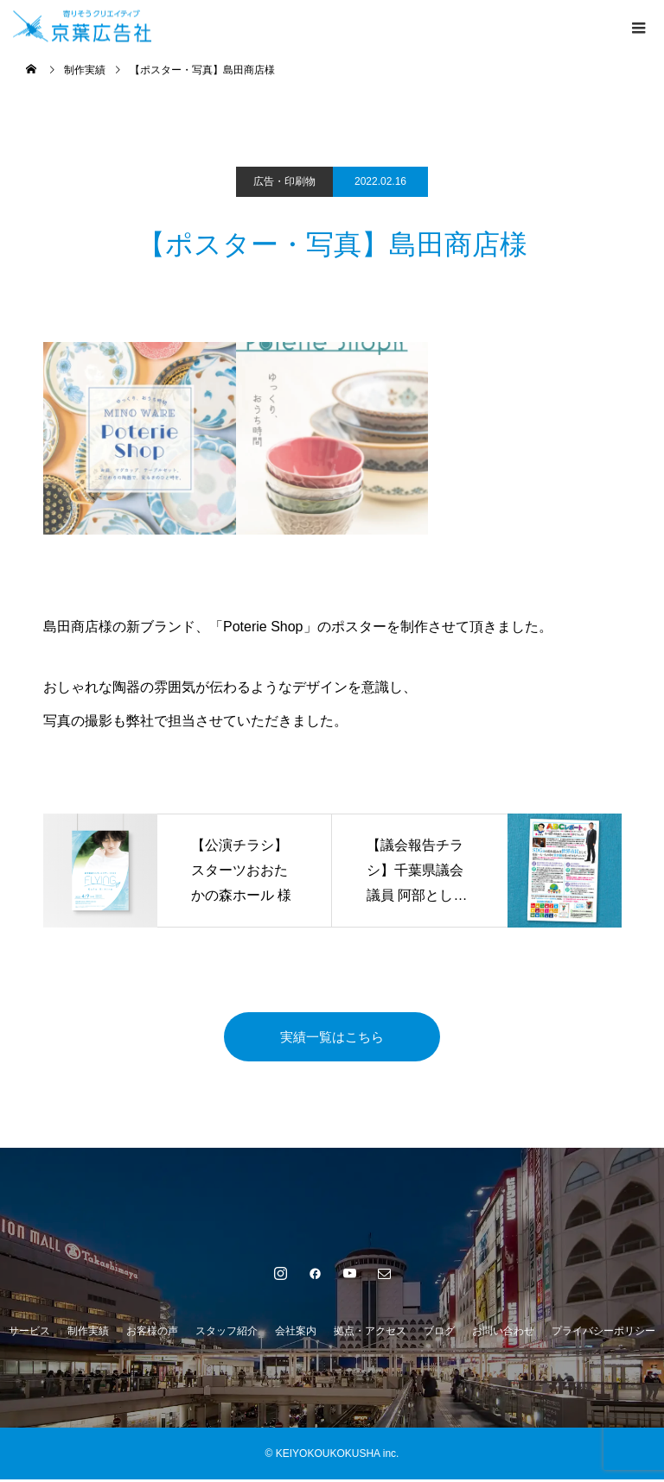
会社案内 (295, 1333)
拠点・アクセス (370, 1333)
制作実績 (88, 1333)
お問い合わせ (503, 1333)
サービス (29, 1333)
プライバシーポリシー (603, 1333)
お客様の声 (152, 1333)
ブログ (439, 1333)
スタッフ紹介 (226, 1333)
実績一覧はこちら (332, 1037)
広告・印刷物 (284, 181)
